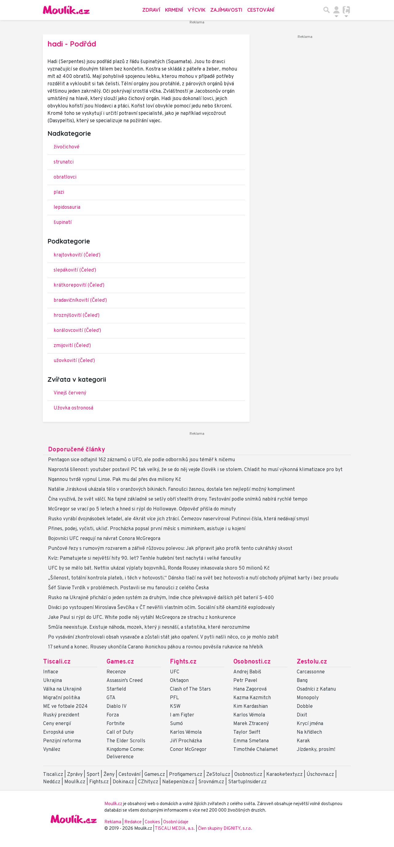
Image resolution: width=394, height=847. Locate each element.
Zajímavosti (226, 10)
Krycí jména (310, 724)
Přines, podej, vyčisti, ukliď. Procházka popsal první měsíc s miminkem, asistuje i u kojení (146, 529)
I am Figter (182, 715)
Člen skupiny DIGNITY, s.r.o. (225, 829)
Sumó (176, 724)
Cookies (152, 822)
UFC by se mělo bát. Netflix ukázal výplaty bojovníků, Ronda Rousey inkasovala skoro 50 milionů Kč (159, 568)
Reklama (112, 822)
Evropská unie (58, 732)
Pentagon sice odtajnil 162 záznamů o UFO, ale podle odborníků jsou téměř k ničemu (141, 460)
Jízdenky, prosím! (316, 750)
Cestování (260, 10)
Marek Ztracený (251, 724)
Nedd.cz (51, 782)
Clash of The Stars (190, 689)
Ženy (109, 775)
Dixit (302, 715)
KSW (175, 707)
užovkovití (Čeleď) (74, 361)
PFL (174, 698)
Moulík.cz (74, 782)
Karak (303, 741)
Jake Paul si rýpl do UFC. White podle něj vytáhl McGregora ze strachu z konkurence (142, 618)
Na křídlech (309, 732)
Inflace (50, 672)
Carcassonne (311, 672)
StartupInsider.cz (247, 782)
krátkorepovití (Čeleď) (79, 285)
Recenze (116, 672)
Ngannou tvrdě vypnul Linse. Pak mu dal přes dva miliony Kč (114, 480)
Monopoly (308, 698)
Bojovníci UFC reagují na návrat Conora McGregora (104, 539)
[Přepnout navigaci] (336, 9)
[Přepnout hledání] (327, 9)
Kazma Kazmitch (252, 698)
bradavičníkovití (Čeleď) (80, 300)
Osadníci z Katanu (316, 689)
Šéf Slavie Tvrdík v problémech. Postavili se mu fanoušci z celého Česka (128, 588)
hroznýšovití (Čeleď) (76, 316)
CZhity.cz (148, 782)
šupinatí (62, 223)
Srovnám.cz (211, 782)
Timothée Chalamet (255, 750)
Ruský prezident (61, 715)
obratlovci (65, 177)
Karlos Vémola (186, 732)
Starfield (116, 689)
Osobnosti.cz (252, 662)
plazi (59, 192)
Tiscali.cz (56, 662)
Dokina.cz (123, 782)
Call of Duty (120, 732)
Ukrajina (52, 681)
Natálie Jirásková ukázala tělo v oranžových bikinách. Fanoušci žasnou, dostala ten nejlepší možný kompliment (171, 489)
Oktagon (179, 681)
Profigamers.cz (185, 775)
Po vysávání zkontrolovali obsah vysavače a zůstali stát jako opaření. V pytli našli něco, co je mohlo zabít (163, 637)
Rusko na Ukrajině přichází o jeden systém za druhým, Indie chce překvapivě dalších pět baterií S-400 (161, 598)
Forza (113, 715)
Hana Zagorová (250, 689)
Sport (92, 775)
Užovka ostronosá (73, 408)
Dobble (305, 707)
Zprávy (74, 775)
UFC (174, 672)
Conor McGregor (188, 750)
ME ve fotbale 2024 (65, 707)
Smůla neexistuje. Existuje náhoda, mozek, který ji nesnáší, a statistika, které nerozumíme (149, 627)
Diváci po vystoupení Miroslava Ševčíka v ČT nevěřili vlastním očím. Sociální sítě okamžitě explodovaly (161, 608)
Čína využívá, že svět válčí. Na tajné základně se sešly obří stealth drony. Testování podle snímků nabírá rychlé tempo (178, 499)
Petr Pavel (245, 681)
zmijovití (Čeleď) (72, 346)
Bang (302, 681)
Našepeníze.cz (178, 782)
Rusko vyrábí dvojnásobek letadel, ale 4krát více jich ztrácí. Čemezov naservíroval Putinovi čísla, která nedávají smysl (178, 519)
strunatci (64, 162)
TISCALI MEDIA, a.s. (175, 829)
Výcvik (196, 10)
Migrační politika (61, 698)
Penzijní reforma (62, 741)
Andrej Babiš (247, 672)
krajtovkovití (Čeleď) (77, 255)
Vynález (51, 750)
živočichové (66, 147)
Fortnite (116, 724)
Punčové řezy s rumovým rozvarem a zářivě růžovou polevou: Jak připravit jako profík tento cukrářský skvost (170, 549)
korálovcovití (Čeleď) (77, 331)
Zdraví (151, 10)
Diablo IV (117, 707)
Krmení (174, 10)
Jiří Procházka (186, 741)
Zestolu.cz (312, 662)
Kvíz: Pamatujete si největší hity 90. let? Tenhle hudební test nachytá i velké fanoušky (144, 558)
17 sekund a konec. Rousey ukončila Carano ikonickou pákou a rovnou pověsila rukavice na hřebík (155, 647)
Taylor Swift (246, 732)
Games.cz (120, 662)
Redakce (133, 822)
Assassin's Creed (125, 681)
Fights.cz (183, 662)
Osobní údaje (175, 822)
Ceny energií (57, 724)
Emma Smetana (251, 741)
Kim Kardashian (250, 707)
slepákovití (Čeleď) (75, 270)
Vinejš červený (70, 393)
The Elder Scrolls (126, 741)
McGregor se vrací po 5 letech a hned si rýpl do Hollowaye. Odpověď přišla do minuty (142, 509)
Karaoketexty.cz (284, 775)
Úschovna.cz (320, 775)
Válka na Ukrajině (62, 689)
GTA (111, 698)
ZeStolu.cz (218, 775)
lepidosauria (67, 207)
